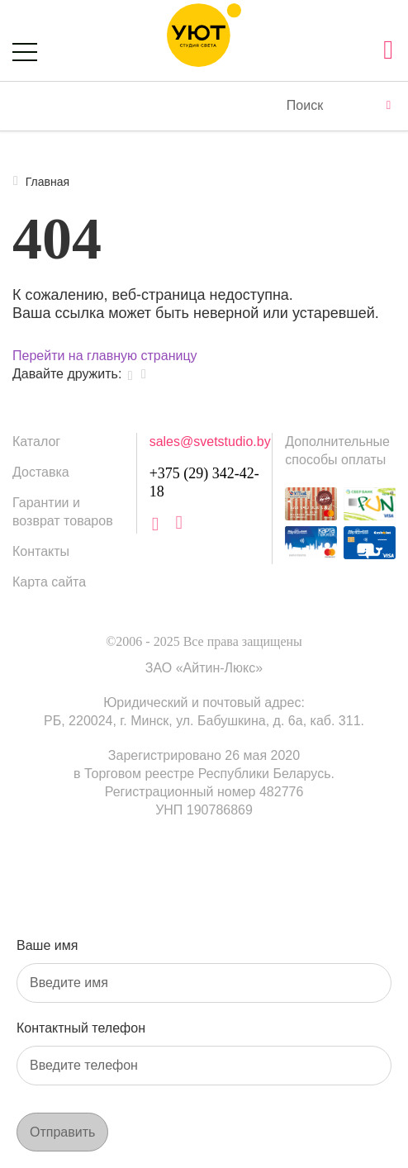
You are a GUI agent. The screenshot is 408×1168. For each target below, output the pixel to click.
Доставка (40, 472)
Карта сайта (49, 582)
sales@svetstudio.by (210, 441)
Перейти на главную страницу (104, 356)
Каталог (36, 441)
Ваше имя (47, 945)
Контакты (40, 551)
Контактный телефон (81, 1028)
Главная (40, 181)
